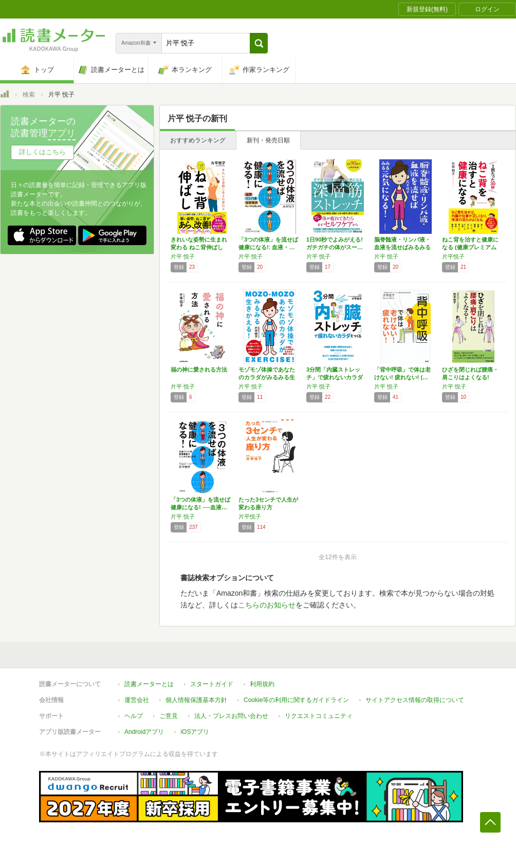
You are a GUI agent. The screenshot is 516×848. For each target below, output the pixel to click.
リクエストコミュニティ (319, 716)
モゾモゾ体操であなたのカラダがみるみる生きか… (266, 377)
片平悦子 (453, 256)
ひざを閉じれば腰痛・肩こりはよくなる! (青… (470, 377)
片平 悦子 (183, 256)
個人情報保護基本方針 (196, 700)
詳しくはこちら (42, 152)
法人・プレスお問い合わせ (231, 716)
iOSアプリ (194, 732)
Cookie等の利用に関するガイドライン (296, 700)
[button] (259, 43)
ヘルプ (133, 716)
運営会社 (136, 700)
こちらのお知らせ (267, 605)
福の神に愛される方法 (199, 369)
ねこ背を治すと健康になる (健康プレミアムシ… (470, 247)
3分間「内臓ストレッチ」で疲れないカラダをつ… (334, 377)
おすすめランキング (198, 140)
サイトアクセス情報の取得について (414, 700)
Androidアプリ (144, 732)
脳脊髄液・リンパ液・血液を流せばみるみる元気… (402, 247)
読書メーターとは (149, 684)
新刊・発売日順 (268, 140)
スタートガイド (211, 684)
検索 (29, 94)
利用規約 (262, 684)
